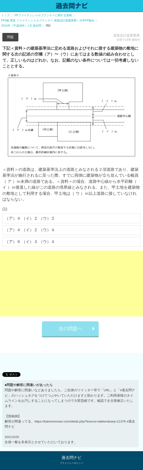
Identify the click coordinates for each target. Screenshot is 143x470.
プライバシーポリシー (71, 463)
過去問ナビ (71, 457)
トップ (5, 15)
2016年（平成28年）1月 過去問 (21, 25)
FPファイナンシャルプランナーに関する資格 (43, 15)
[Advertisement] (71, 283)
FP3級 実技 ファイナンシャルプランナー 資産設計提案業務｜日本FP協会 (47, 20)
